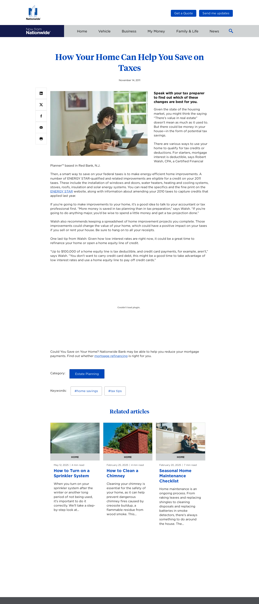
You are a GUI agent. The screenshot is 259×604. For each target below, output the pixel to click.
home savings (87, 391)
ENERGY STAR (61, 191)
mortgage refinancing (111, 356)
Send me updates (216, 13)
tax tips (116, 391)
